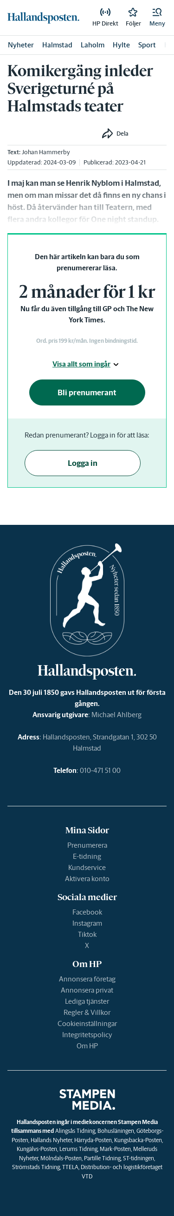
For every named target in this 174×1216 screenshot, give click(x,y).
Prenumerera (87, 845)
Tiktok (87, 934)
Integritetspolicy (87, 1034)
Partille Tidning (102, 1158)
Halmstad (57, 44)
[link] (43, 17)
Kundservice (87, 867)
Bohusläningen (115, 1130)
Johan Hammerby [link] (46, 152)
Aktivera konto (87, 878)
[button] (157, 18)
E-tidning (87, 856)
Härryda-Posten (93, 1140)
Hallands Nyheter (51, 1140)
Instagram (87, 923)
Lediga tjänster (87, 1001)
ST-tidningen (138, 1158)
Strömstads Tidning (36, 1167)
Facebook (87, 912)
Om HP (87, 1045)
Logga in (82, 463)
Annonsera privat (87, 990)
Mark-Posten (115, 1148)
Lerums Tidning (78, 1148)
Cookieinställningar (87, 1023)
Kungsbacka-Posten (138, 1140)
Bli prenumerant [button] (87, 392)
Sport (147, 44)
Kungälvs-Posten (37, 1148)
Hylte (121, 44)
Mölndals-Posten (61, 1158)
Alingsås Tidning (75, 1130)
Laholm (92, 44)
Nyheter (21, 44)
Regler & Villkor (87, 1012)
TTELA (70, 1167)
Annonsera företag (87, 978)
